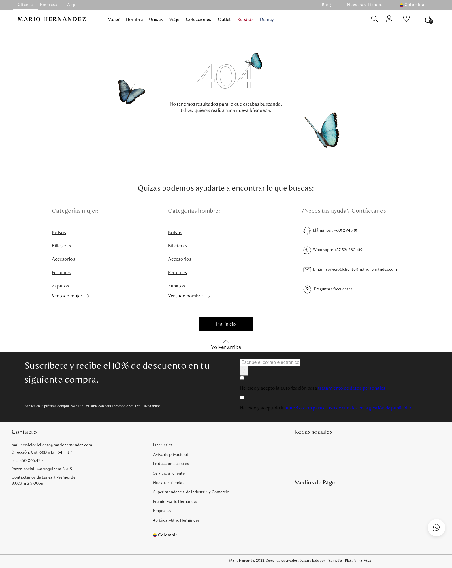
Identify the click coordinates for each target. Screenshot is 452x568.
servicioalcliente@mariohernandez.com (361, 270)
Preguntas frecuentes (333, 289)
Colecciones (198, 19)
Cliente (25, 5)
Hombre (134, 19)
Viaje (174, 19)
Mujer (114, 19)
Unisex (156, 19)
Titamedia (334, 560)
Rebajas (245, 19)
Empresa (49, 5)
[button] (415, 5)
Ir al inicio (226, 324)
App (71, 5)
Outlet (224, 19)
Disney (267, 19)
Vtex (367, 560)
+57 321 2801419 (348, 250)
